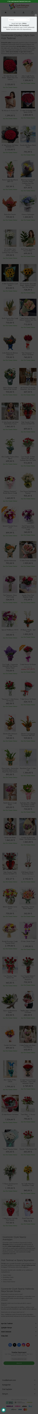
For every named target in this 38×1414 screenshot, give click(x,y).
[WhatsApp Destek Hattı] (3, 1410)
